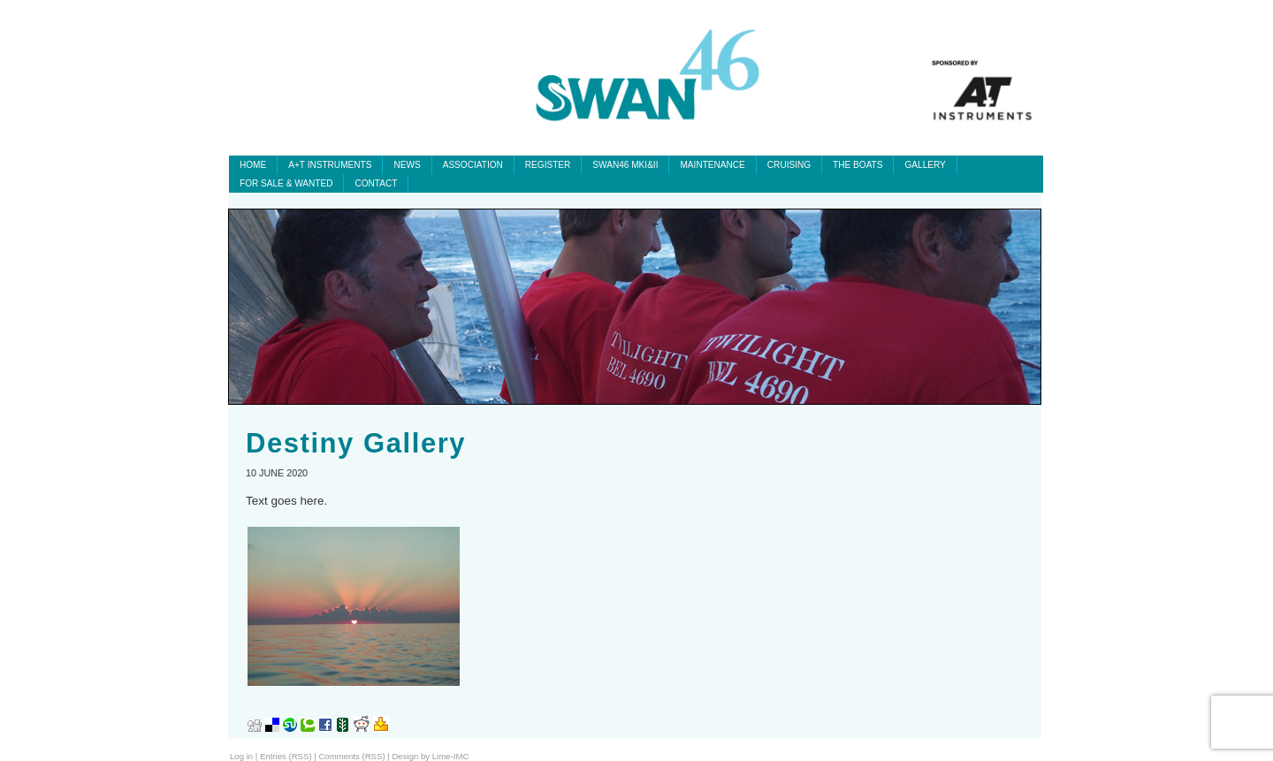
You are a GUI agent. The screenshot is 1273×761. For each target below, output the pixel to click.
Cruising (789, 165)
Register (548, 165)
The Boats (857, 165)
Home (253, 165)
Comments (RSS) (351, 756)
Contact (375, 183)
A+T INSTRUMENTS (329, 165)
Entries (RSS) (286, 756)
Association (473, 165)
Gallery (924, 165)
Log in (241, 756)
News (406, 165)
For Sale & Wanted (286, 183)
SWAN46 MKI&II (625, 165)
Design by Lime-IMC (430, 756)
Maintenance (712, 165)
